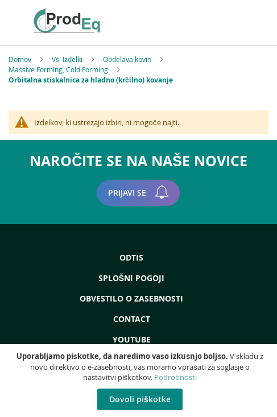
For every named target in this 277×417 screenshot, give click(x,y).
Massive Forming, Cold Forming (59, 69)
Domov (21, 59)
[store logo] (83, 21)
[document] (140, 380)
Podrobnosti (175, 377)
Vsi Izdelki (68, 59)
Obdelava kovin (128, 59)
